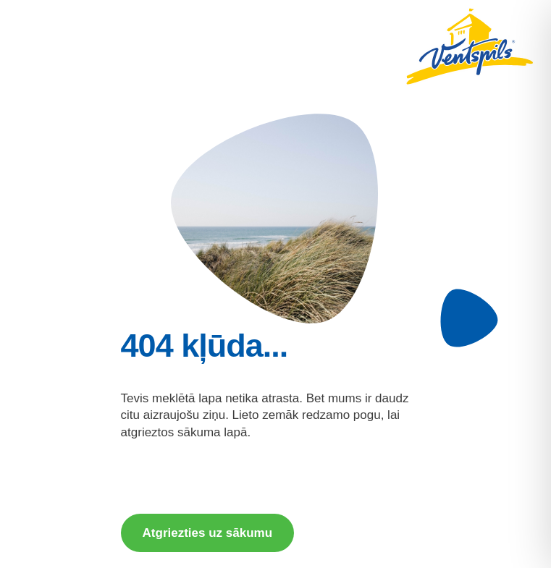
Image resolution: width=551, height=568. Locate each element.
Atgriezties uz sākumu (208, 533)
